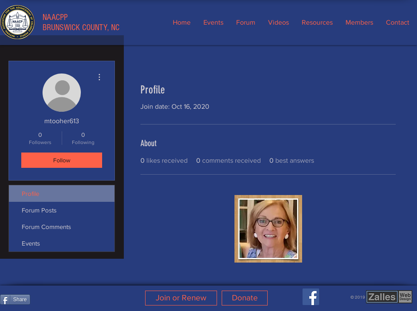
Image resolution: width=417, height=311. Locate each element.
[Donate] (245, 298)
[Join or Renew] (181, 298)
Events (31, 243)
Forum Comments (46, 226)
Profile (30, 193)
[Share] (15, 299)
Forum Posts (39, 210)
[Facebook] (311, 296)
